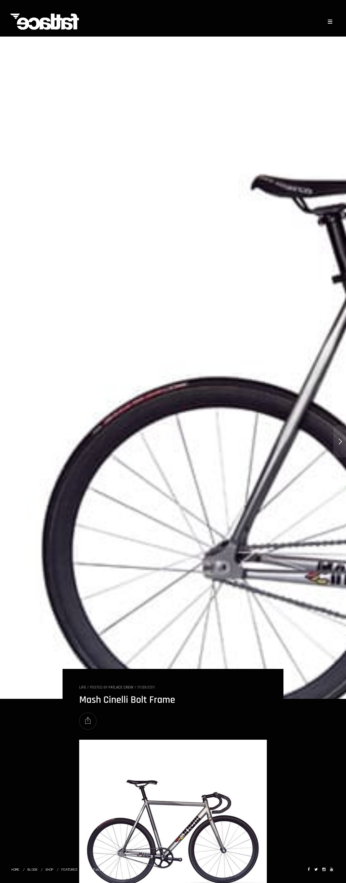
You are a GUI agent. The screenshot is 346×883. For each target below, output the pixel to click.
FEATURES (70, 869)
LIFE (82, 687)
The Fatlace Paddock (104, 869)
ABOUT (136, 869)
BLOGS (33, 869)
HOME (16, 869)
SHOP (50, 869)
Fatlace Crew (120, 687)
